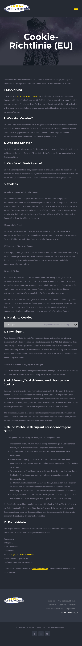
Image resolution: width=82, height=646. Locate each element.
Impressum (70, 609)
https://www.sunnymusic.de (28, 96)
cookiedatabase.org (40, 569)
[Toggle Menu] (76, 8)
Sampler (52, 605)
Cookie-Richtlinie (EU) (69, 612)
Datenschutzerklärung (54, 609)
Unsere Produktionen (66, 601)
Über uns (62, 605)
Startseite (51, 601)
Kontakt (72, 605)
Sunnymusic (40, 627)
